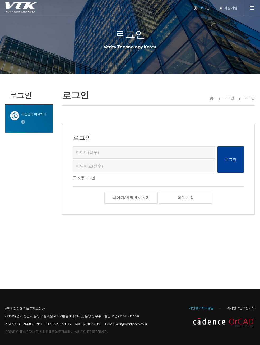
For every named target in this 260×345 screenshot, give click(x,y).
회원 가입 (185, 197)
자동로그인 (86, 177)
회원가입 (230, 8)
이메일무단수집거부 (241, 308)
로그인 (205, 8)
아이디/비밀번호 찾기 (131, 197)
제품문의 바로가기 (33, 114)
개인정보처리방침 (201, 308)
